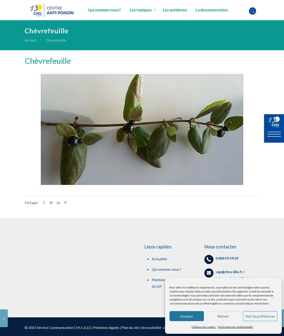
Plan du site (130, 327)
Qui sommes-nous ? (166, 269)
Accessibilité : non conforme (162, 327)
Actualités (159, 259)
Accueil (30, 40)
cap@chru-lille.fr (229, 272)
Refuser (223, 316)
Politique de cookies (204, 327)
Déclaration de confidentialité (235, 327)
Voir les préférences (260, 316)
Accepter (186, 316)
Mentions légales (106, 327)
